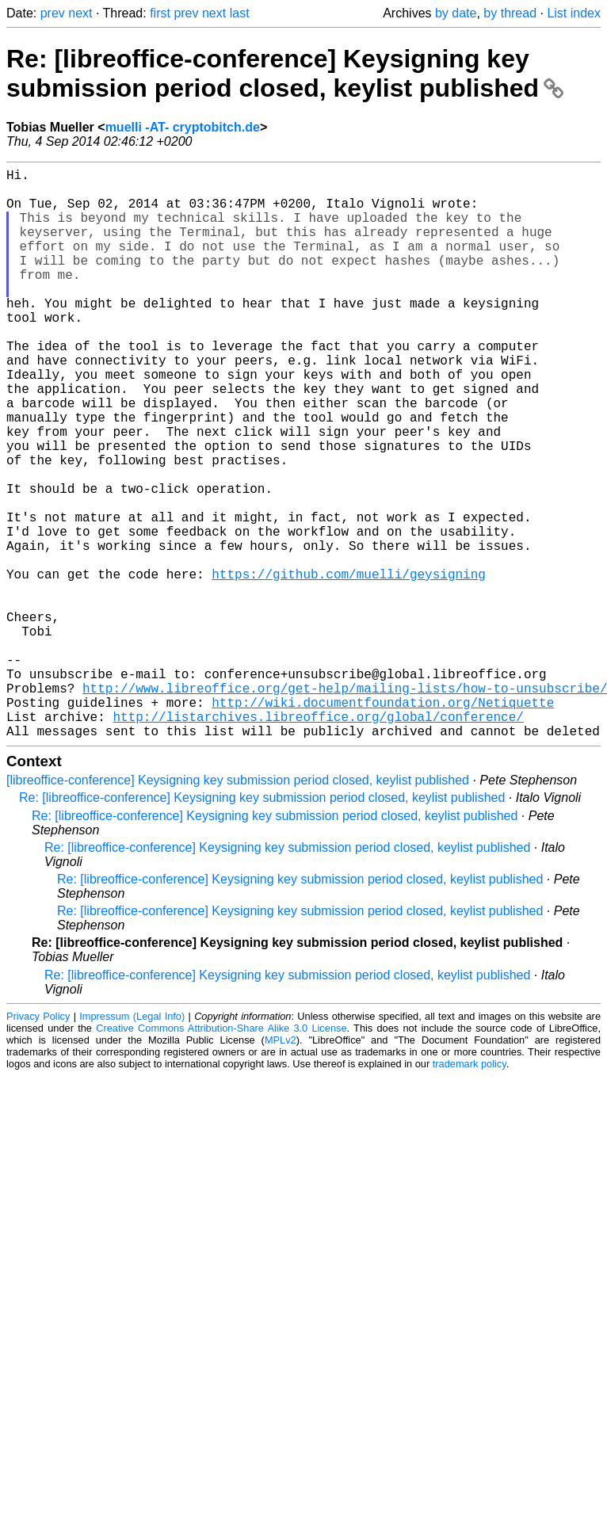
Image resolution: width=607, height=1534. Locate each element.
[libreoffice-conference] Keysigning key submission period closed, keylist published (237, 907)
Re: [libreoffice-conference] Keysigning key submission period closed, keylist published (284, 73)
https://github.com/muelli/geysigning (349, 665)
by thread (509, 13)
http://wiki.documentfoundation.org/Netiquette (383, 822)
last (240, 13)
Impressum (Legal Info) (132, 1143)
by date (455, 13)
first (160, 13)
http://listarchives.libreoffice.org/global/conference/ (318, 840)
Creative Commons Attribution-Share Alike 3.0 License (221, 1155)
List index (574, 13)
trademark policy (469, 1190)
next (80, 13)
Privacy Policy (38, 1143)
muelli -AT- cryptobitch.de (182, 127)
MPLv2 (280, 1167)
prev (52, 13)
